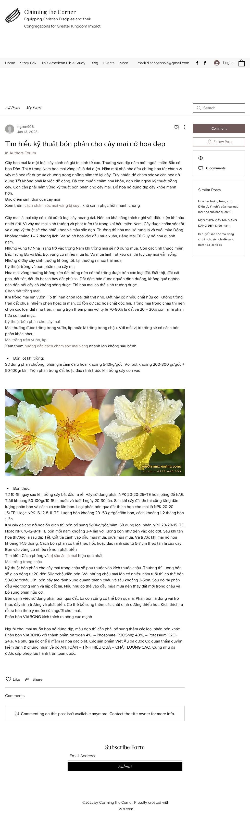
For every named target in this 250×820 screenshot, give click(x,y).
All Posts (12, 108)
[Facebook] (197, 62)
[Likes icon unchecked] (8, 679)
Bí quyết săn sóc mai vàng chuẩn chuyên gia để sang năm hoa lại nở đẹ (216, 239)
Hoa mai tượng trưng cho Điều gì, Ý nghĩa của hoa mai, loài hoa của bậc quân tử (218, 206)
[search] (219, 108)
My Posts (34, 108)
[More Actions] (182, 127)
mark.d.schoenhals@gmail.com (163, 63)
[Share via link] (33, 679)
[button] (242, 62)
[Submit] (125, 766)
